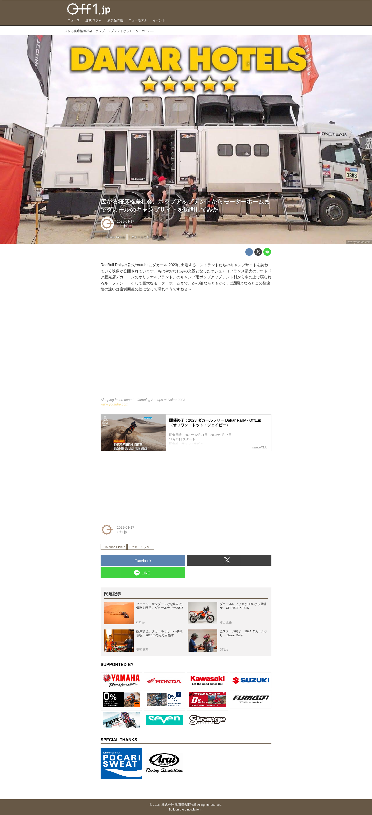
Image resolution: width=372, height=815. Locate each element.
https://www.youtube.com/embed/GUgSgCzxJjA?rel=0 (186, 348)
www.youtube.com (359, 242)
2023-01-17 (125, 221)
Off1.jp (122, 226)
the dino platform (191, 809)
